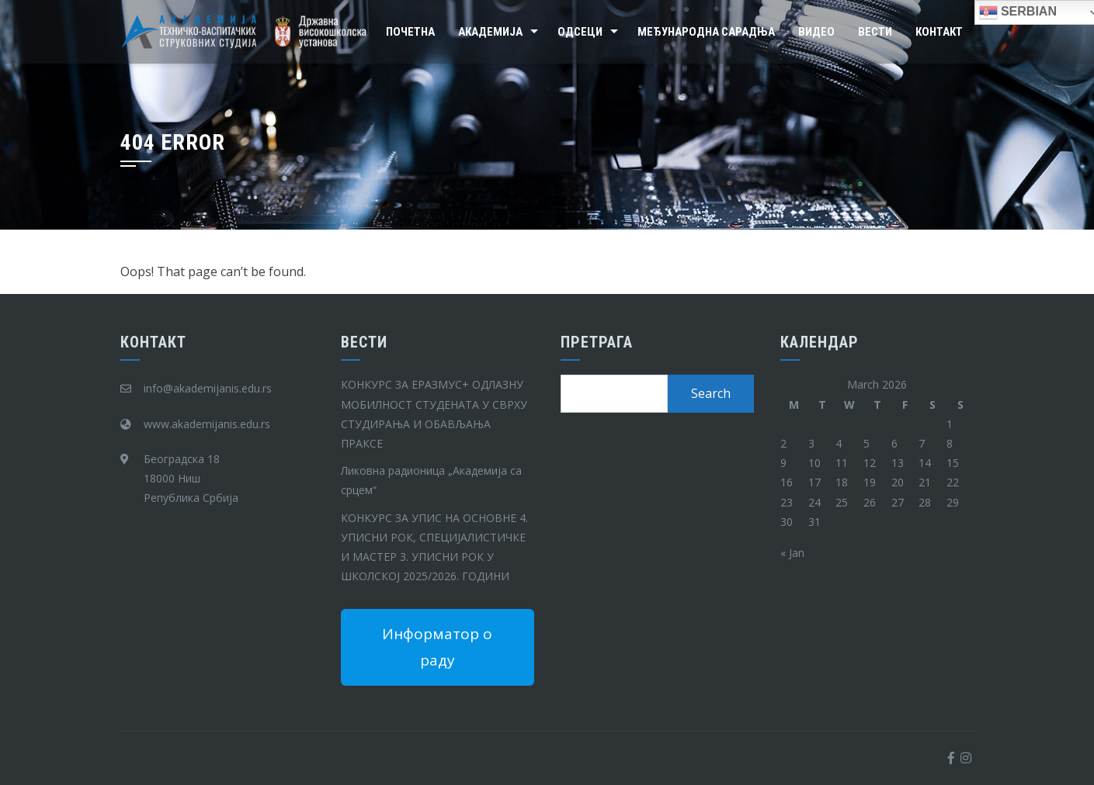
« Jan (792, 552)
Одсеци (580, 32)
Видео (816, 32)
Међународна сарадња (706, 32)
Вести (875, 32)
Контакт (939, 32)
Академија (490, 32)
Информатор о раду (437, 647)
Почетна (410, 32)
